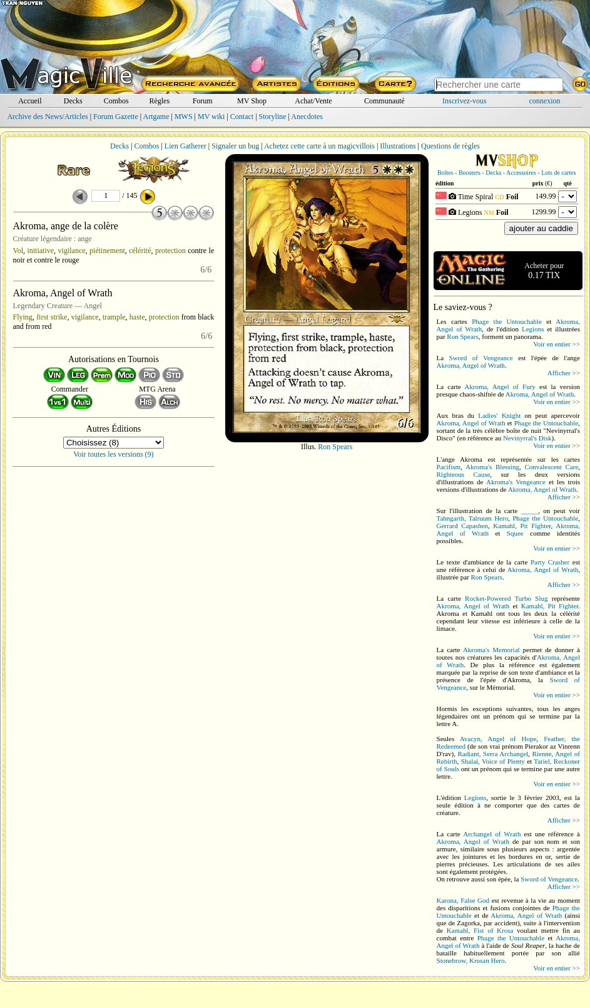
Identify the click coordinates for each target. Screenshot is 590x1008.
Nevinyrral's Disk (527, 438)
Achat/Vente (313, 100)
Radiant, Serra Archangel (493, 753)
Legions (533, 329)
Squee (515, 533)
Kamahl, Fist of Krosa (480, 930)
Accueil (29, 100)
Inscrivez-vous (464, 100)
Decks (73, 100)
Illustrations (397, 146)
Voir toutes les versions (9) (113, 454)
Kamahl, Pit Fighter (522, 525)
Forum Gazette (115, 116)
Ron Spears (335, 446)
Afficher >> (563, 373)
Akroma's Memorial (491, 649)
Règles (159, 100)
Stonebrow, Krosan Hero (471, 960)
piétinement (107, 250)
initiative (40, 250)
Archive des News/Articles (47, 116)
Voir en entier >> (556, 344)
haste (137, 317)
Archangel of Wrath (492, 834)
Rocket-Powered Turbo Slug (506, 598)
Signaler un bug (235, 146)
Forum (203, 100)
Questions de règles (450, 146)
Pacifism (449, 466)
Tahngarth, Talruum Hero (473, 518)
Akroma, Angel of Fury (500, 386)
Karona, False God (463, 900)
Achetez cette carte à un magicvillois (319, 146)
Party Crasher (550, 562)
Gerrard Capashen (463, 525)
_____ (530, 510)
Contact (241, 116)
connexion (545, 100)
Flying (23, 317)
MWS (184, 116)
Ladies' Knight (499, 415)
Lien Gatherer (185, 146)
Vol (18, 250)
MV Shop (252, 100)
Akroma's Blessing (492, 466)
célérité (140, 250)
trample (114, 317)
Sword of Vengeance (481, 357)
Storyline (273, 116)
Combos (116, 100)
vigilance (72, 250)
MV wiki (211, 116)
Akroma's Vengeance (516, 482)
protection (170, 250)
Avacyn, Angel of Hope (498, 738)
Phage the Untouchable (507, 321)
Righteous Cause (464, 474)
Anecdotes (307, 116)
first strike (51, 317)
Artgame (156, 116)
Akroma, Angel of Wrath (471, 365)
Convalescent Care (551, 466)
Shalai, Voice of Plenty (493, 761)
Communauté (384, 100)
